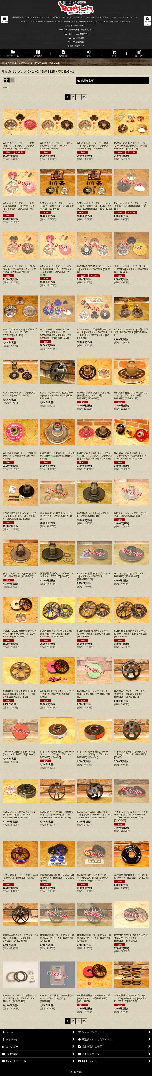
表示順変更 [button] (85, 80)
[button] (4, 19)
